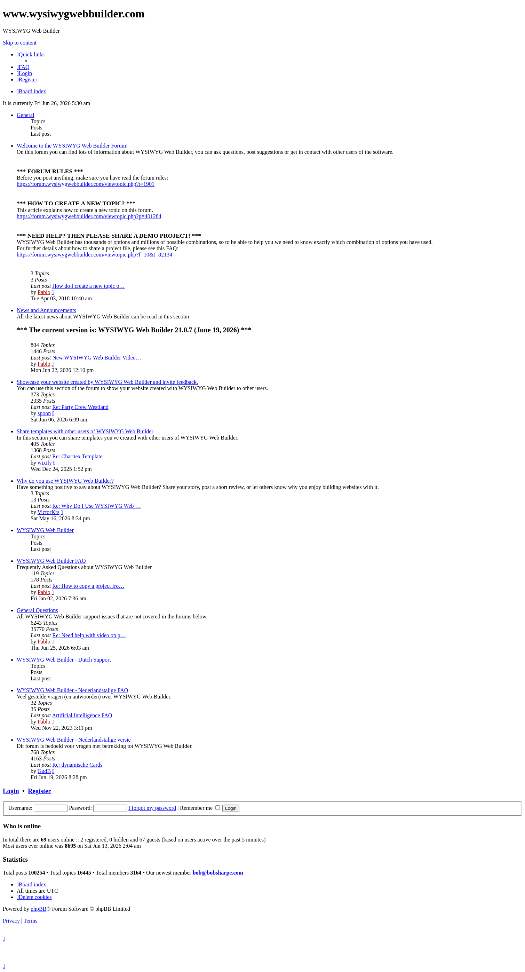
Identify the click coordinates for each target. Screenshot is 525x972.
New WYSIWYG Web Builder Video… (96, 358)
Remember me (200, 808)
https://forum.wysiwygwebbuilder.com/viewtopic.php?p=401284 (89, 216)
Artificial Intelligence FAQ (82, 715)
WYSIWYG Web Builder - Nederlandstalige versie (74, 740)
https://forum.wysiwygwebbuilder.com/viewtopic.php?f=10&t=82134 (94, 255)
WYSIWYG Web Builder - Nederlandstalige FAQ (72, 690)
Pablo (44, 292)
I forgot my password (152, 808)
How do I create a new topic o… (88, 286)
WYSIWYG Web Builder (45, 530)
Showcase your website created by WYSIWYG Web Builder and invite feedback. (107, 382)
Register (39, 791)
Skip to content (20, 43)
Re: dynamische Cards (77, 765)
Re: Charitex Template (77, 456)
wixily (45, 463)
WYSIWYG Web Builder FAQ (51, 561)
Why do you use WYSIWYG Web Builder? (65, 481)
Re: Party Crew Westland (80, 407)
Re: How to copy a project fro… (88, 586)
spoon (44, 413)
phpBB (38, 909)
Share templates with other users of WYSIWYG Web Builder (85, 431)
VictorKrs (48, 512)
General (25, 115)
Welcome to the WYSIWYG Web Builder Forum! (72, 146)
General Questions (37, 610)
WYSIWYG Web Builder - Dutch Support (64, 660)
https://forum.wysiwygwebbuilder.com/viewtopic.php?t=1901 (85, 184)
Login (11, 791)
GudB (44, 771)
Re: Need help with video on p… (89, 635)
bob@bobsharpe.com (218, 873)
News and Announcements (46, 310)
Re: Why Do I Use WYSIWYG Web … (96, 506)
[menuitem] (23, 67)
